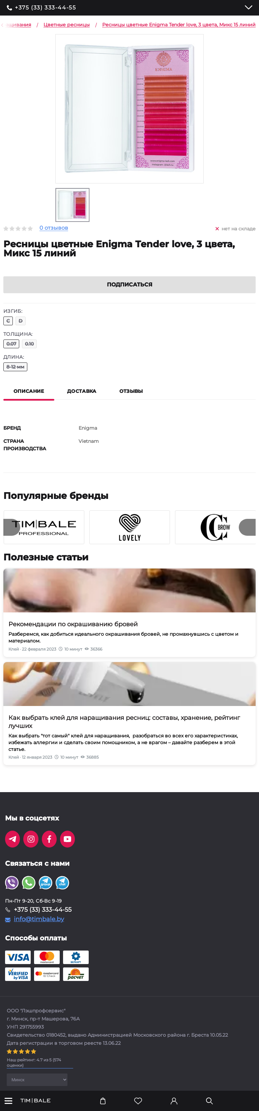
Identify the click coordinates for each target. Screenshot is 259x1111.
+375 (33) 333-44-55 (45, 7)
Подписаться (129, 292)
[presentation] (11, 535)
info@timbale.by (39, 927)
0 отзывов (53, 228)
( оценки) (34, 1070)
